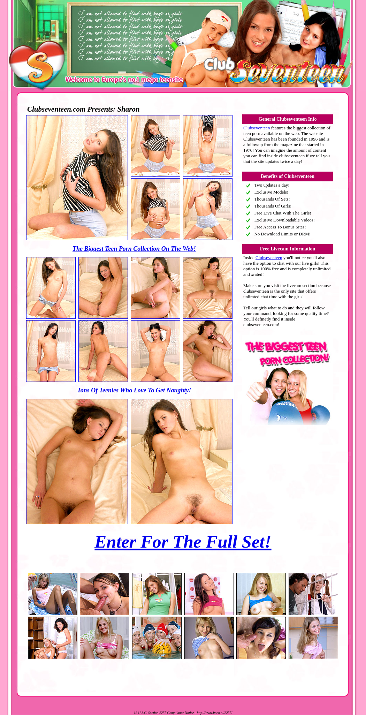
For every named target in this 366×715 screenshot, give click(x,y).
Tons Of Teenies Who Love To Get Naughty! (134, 390)
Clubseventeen (256, 127)
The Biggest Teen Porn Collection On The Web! (134, 248)
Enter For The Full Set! (182, 541)
